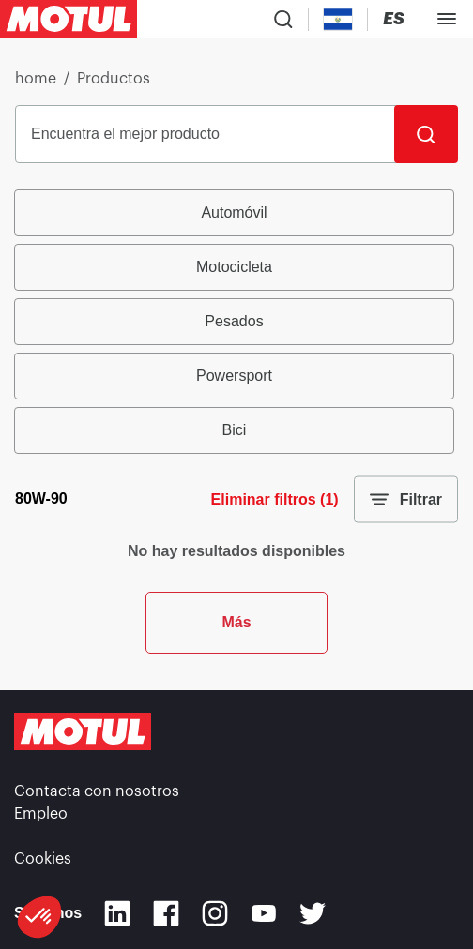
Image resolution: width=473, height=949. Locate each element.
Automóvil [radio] (234, 212)
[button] (39, 917)
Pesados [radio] (234, 321)
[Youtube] (264, 913)
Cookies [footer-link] (42, 858)
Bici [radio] (234, 430)
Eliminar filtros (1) (275, 499)
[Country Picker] (338, 19)
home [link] (35, 78)
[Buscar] (426, 134)
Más (236, 622)
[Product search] (283, 18)
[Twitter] (312, 913)
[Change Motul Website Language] (393, 19)
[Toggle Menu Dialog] (446, 19)
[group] (236, 322)
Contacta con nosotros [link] (96, 791)
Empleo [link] (41, 813)
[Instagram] (215, 913)
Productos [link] (113, 78)
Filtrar (406, 499)
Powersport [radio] (234, 376)
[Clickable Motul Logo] (68, 19)
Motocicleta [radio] (234, 267)
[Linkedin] (117, 913)
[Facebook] (166, 913)
